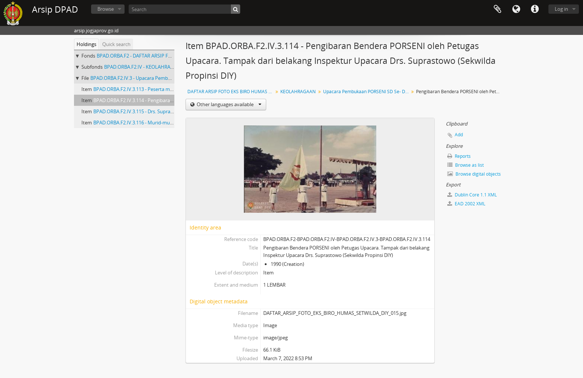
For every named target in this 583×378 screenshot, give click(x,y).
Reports (459, 156)
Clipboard (497, 9)
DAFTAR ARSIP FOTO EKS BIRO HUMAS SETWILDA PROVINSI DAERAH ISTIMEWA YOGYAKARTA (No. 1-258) (231, 91)
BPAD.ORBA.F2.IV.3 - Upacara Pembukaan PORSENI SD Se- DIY (158, 78)
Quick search (116, 44)
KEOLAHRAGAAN (298, 91)
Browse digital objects (474, 174)
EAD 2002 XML (466, 204)
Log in (561, 9)
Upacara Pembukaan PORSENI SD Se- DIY (366, 91)
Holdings (86, 44)
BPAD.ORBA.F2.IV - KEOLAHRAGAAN (143, 66)
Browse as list (465, 165)
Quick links (534, 9)
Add (459, 134)
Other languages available (228, 104)
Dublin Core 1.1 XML (472, 195)
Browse (105, 9)
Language (516, 9)
